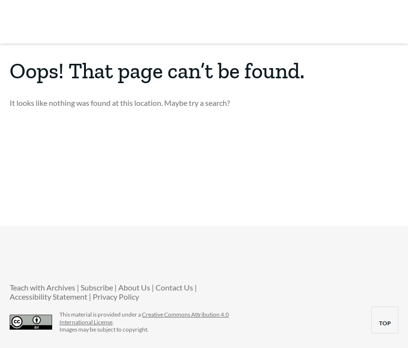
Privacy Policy (116, 296)
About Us (134, 287)
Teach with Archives (42, 287)
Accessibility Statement (48, 296)
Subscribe (97, 287)
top (389, 323)
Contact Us (174, 287)
